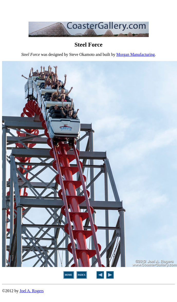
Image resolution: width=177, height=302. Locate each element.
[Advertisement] (89, 10)
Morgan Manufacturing (135, 54)
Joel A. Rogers (32, 291)
